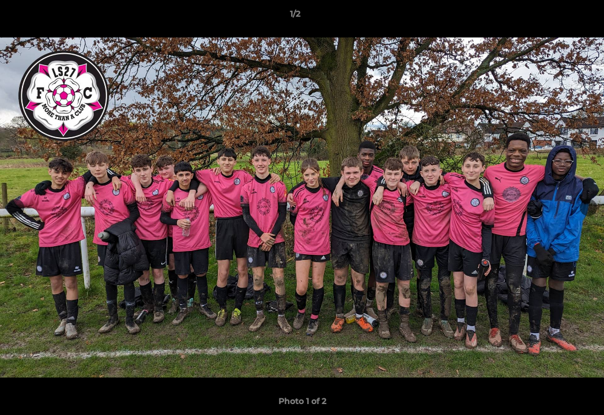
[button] (556, 17)
